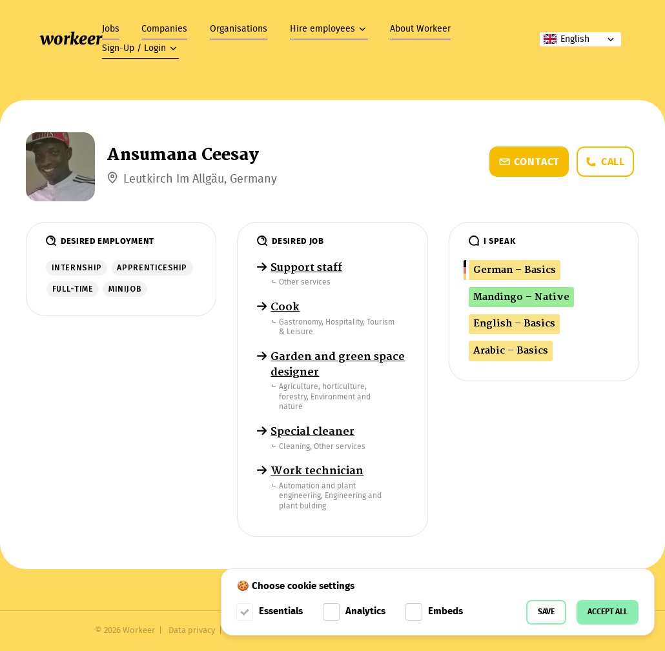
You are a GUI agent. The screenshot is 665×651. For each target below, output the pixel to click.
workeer (71, 38)
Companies (164, 29)
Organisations (238, 29)
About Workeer (420, 29)
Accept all (608, 612)
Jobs (110, 29)
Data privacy (192, 630)
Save (546, 612)
